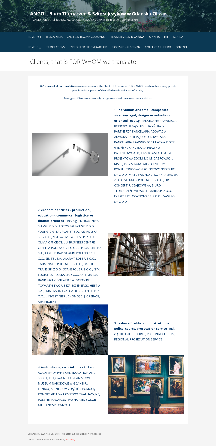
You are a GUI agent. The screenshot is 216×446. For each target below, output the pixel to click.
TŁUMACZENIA (54, 37)
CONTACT (181, 47)
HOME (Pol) (34, 37)
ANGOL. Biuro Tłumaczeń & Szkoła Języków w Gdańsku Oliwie (98, 13)
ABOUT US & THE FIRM (158, 47)
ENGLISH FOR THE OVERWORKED (88, 47)
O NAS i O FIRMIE (158, 37)
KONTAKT (179, 37)
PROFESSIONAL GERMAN (126, 47)
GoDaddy (70, 439)
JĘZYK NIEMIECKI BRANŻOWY (127, 37)
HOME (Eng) (35, 47)
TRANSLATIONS (55, 47)
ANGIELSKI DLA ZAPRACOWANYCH (86, 37)
